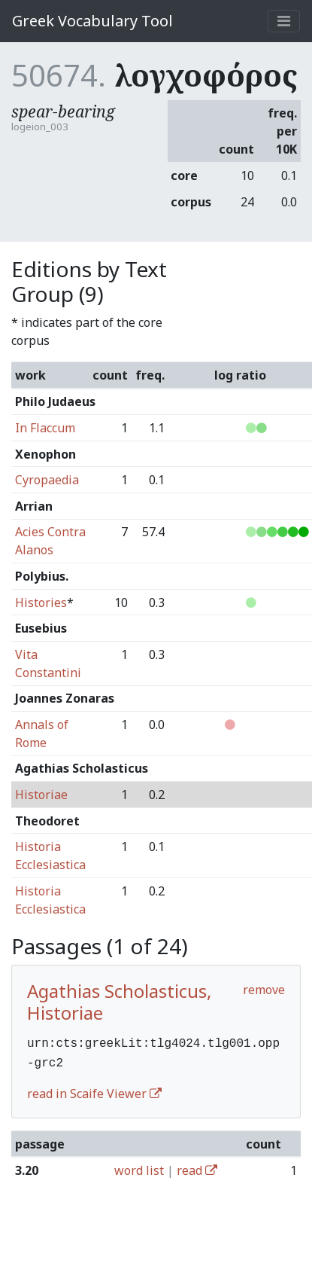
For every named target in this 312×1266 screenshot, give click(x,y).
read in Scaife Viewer (94, 1090)
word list (139, 1167)
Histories (41, 602)
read (197, 1167)
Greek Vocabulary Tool (92, 21)
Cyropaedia (47, 479)
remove (264, 989)
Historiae (41, 794)
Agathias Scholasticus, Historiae (119, 1001)
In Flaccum (45, 427)
